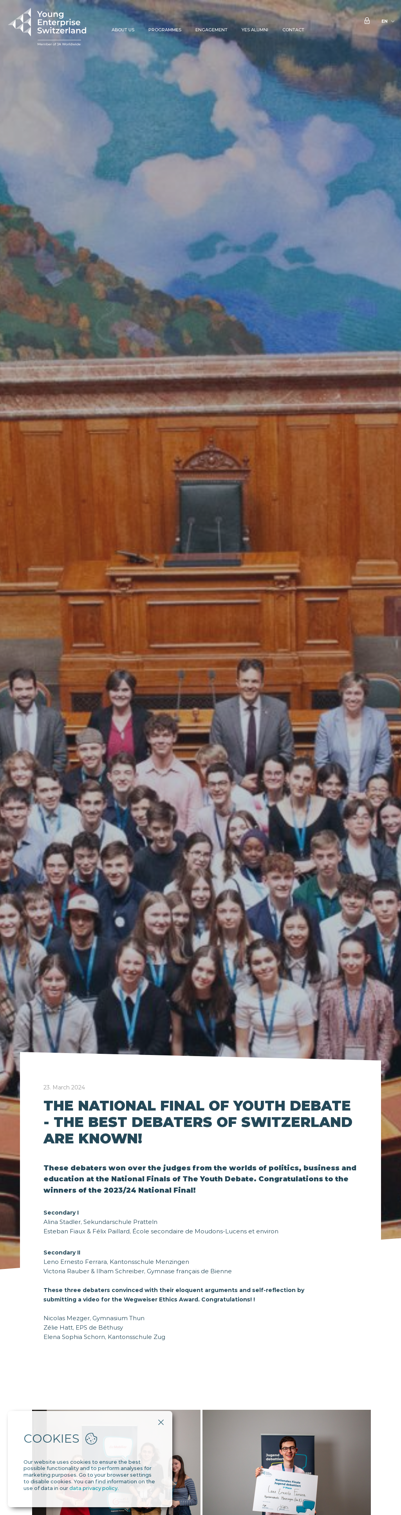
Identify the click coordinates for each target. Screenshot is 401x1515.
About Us (123, 29)
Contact (293, 29)
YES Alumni (255, 29)
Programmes (164, 29)
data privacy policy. (94, 1488)
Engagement (211, 29)
